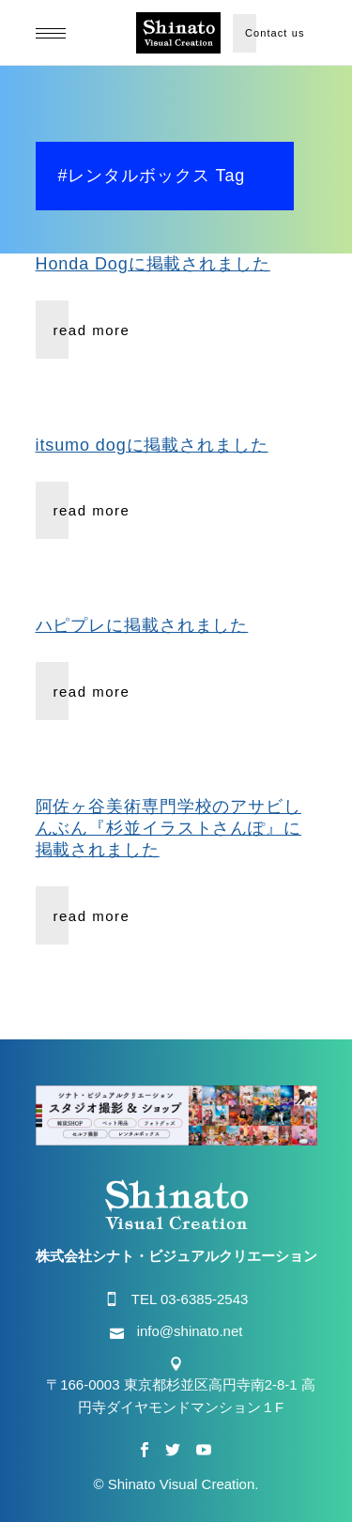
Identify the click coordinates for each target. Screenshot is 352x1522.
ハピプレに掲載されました (142, 625)
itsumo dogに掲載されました (152, 445)
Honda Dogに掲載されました (153, 263)
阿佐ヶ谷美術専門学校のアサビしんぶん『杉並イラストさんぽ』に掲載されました (169, 828)
